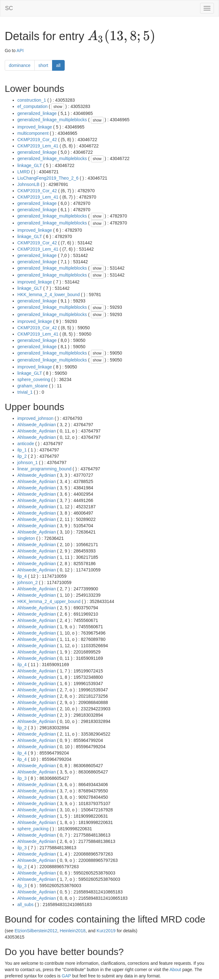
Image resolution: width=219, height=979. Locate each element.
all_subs (25, 904)
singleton (26, 538)
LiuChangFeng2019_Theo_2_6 (48, 178)
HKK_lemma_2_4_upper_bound (48, 601)
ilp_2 (22, 456)
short (43, 65)
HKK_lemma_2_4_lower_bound (48, 294)
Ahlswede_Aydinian (36, 424)
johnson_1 (27, 462)
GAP (66, 975)
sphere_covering (33, 379)
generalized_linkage (37, 113)
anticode (25, 443)
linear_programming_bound (44, 468)
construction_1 (31, 100)
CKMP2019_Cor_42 (37, 139)
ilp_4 (22, 576)
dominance (20, 65)
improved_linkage (34, 126)
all (58, 65)
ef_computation (32, 106)
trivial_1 (25, 392)
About (175, 969)
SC (9, 8)
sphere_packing (33, 828)
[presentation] (121, 36)
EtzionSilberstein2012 (36, 930)
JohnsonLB (28, 184)
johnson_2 (27, 582)
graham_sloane (32, 385)
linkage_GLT (29, 165)
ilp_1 (22, 449)
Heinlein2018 (73, 930)
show (57, 106)
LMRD (23, 171)
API (20, 50)
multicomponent (33, 133)
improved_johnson (35, 418)
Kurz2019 (106, 930)
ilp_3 (22, 778)
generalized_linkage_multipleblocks (52, 119)
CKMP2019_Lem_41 (37, 145)
